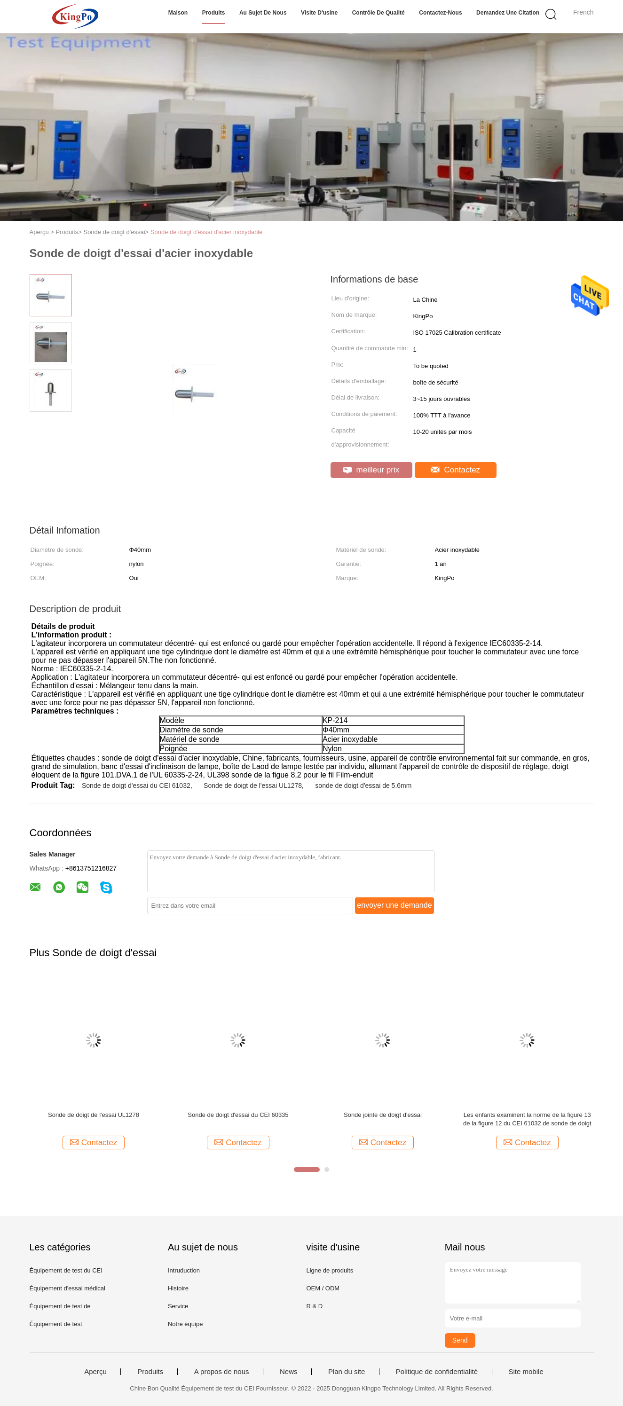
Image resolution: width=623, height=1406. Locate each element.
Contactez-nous (440, 12)
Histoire (178, 1288)
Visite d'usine (319, 12)
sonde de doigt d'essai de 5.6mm (363, 785)
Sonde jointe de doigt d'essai (383, 1114)
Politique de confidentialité (437, 1371)
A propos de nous (221, 1371)
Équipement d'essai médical (67, 1288)
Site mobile (526, 1371)
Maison (178, 12)
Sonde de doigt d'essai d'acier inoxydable (206, 232)
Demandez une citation (507, 12)
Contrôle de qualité (378, 12)
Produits (213, 12)
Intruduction (184, 1270)
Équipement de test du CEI (66, 1270)
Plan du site (346, 1371)
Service (178, 1306)
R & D (314, 1306)
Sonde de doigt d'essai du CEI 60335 (238, 1114)
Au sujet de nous (263, 12)
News (289, 1371)
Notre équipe (185, 1323)
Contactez (455, 469)
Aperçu (95, 1371)
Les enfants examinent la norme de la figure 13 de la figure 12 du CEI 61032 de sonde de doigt (527, 1119)
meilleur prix (371, 469)
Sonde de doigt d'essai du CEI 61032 (136, 785)
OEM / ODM (322, 1288)
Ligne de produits (329, 1270)
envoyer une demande (394, 905)
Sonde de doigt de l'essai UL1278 (253, 785)
